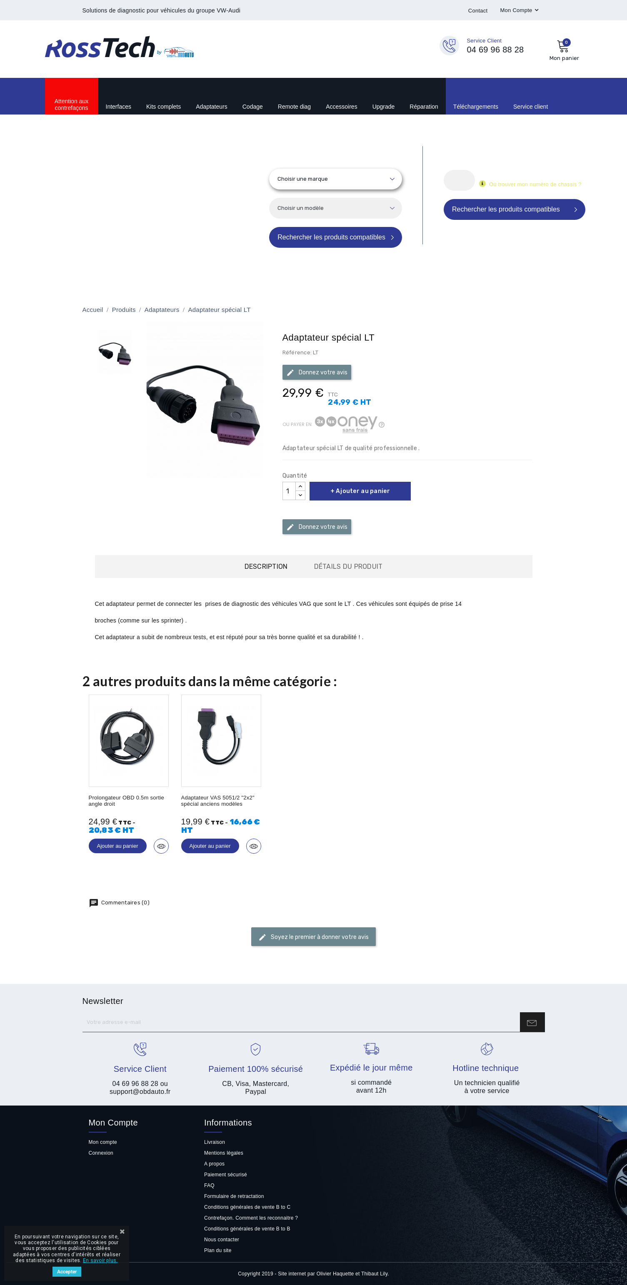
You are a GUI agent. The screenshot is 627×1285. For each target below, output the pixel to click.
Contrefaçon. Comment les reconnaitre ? (251, 1218)
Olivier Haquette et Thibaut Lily (352, 1274)
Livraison (214, 1142)
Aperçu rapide (161, 846)
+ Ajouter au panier (360, 491)
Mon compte (103, 1142)
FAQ (209, 1185)
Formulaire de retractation (234, 1196)
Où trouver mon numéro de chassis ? (535, 184)
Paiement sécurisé (225, 1175)
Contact (478, 10)
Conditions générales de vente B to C (247, 1207)
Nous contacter (221, 1240)
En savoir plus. (100, 1260)
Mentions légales (223, 1153)
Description (266, 566)
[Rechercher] (459, 180)
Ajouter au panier (117, 846)
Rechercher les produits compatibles (331, 237)
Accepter (67, 1272)
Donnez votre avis (316, 373)
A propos (214, 1164)
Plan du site (218, 1250)
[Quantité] (289, 491)
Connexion (101, 1153)
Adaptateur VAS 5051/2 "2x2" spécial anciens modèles (218, 800)
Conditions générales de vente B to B (247, 1229)
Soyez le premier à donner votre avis (313, 937)
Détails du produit (348, 566)
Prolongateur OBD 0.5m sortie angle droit (126, 800)
